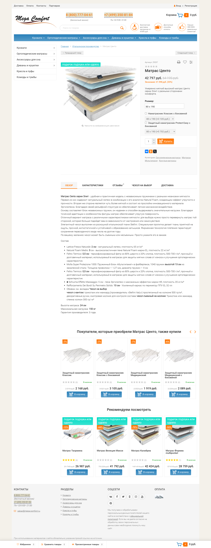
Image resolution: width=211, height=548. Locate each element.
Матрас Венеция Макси (110, 450)
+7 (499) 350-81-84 (118, 15)
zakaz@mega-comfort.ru (28, 511)
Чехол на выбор (142, 185)
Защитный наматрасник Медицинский (144, 374)
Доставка (18, 6)
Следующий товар (186, 53)
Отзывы (118, 185)
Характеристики (92, 185)
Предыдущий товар (72, 53)
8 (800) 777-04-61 (79, 15)
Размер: (149, 101)
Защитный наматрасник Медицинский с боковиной (178, 375)
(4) (70, 460)
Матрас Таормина (72, 450)
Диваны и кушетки (123, 37)
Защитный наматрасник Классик (76, 374)
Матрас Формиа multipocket (175, 451)
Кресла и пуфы (147, 37)
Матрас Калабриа (141, 450)
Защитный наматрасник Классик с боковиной (110, 374)
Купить (168, 141)
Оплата (30, 6)
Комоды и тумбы (169, 37)
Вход (177, 6)
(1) (173, 460)
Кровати (37, 37)
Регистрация (191, 6)
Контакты (41, 6)
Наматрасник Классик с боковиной (166, 113)
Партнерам (54, 6)
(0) (70, 382)
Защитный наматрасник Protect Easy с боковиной (167, 125)
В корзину (79, 394)
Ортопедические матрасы (62, 37)
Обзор (69, 185)
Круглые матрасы (167, 160)
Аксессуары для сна (95, 37)
